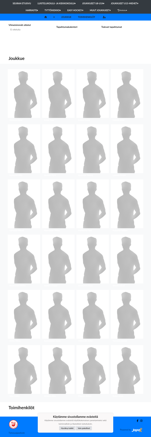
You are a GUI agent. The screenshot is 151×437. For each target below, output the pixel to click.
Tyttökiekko (53, 10)
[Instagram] (140, 420)
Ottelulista (14, 39)
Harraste (32, 10)
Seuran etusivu (22, 3)
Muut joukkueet (100, 10)
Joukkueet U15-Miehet (124, 3)
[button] (24, 95)
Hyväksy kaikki (67, 428)
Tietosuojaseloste (17, 432)
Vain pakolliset (84, 428)
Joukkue (66, 17)
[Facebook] (136, 420)
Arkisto (122, 10)
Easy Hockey (75, 10)
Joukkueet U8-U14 (93, 3)
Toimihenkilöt (86, 17)
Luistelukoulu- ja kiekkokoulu (57, 3)
